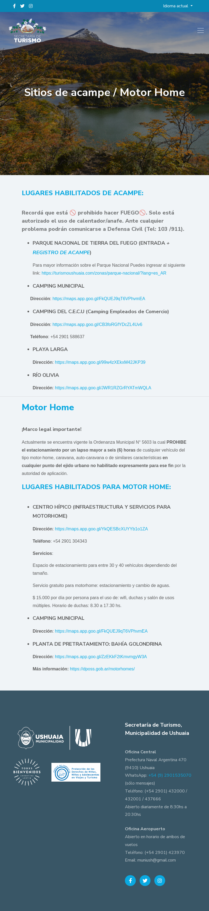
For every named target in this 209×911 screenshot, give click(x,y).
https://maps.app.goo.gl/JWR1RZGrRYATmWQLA (103, 387)
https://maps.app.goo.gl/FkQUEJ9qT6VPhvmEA (99, 298)
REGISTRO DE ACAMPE (61, 252)
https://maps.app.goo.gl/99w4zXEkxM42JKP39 (100, 362)
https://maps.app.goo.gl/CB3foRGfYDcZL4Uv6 (97, 324)
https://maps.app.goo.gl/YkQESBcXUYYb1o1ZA (101, 529)
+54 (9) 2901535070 (169, 775)
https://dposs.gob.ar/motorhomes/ (102, 669)
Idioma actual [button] (176, 6)
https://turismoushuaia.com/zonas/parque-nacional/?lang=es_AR (104, 273)
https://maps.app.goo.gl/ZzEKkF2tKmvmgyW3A (101, 656)
